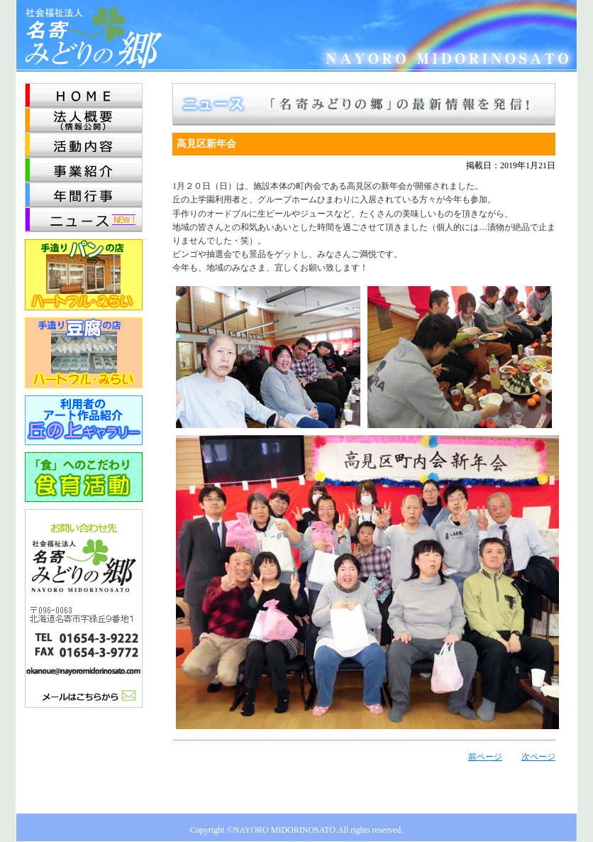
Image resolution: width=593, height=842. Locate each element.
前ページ (485, 757)
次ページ (538, 757)
